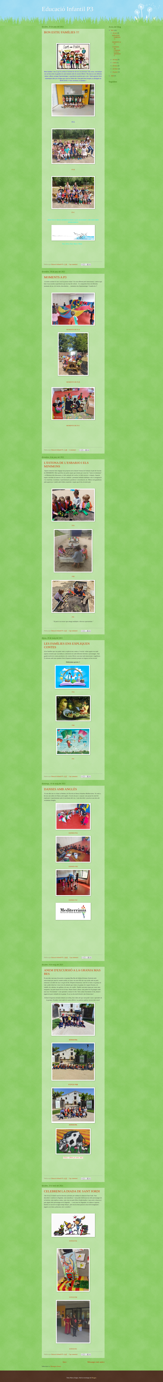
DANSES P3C (73, 900)
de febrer (115, 69)
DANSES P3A (73, 833)
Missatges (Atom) (55, 1366)
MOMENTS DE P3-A (73, 329)
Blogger (94, 1378)
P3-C (73, 212)
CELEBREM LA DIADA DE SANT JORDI (72, 1191)
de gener (115, 72)
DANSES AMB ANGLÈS (60, 789)
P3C (73, 617)
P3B (73, 576)
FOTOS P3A (73, 1241)
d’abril (115, 62)
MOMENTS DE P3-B (73, 382)
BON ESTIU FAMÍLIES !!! (61, 32)
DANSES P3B (73, 866)
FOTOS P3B (73, 1297)
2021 (112, 30)
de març (115, 66)
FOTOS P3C (73, 1349)
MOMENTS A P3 (55, 277)
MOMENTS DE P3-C (73, 425)
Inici (64, 1362)
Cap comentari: (73, 264)
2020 (112, 76)
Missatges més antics (95, 1362)
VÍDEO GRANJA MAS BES (73, 1158)
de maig (115, 59)
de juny (115, 33)
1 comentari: (72, 450)
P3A (73, 525)
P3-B (73, 169)
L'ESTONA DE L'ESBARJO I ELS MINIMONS (116, 51)
